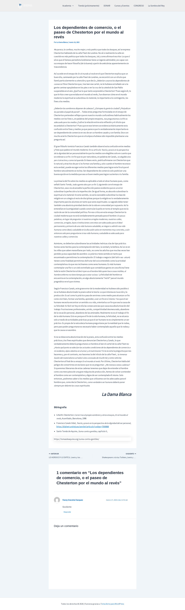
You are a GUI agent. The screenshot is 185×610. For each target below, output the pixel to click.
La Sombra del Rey (156, 5)
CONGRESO (139, 5)
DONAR (107, 5)
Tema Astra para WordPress (112, 604)
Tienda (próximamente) (89, 5)
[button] (73, 5)
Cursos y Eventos (122, 5)
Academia (68, 5)
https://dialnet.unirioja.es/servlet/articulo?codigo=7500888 (82, 426)
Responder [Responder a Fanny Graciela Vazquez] (67, 512)
